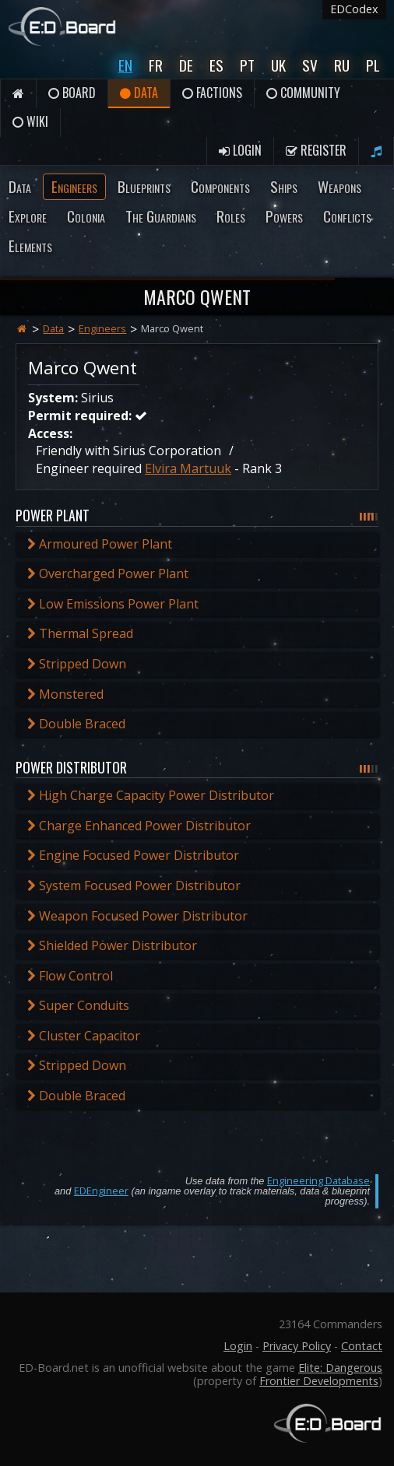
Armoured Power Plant (99, 543)
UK (278, 65)
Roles (230, 216)
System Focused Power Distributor (134, 885)
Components (220, 186)
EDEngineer (101, 1191)
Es (216, 65)
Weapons (339, 186)
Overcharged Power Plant (107, 573)
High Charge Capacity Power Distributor (150, 795)
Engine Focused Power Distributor (133, 855)
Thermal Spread (80, 633)
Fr (156, 65)
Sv (310, 65)
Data (139, 92)
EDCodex (354, 9)
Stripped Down (76, 663)
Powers (284, 216)
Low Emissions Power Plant (113, 603)
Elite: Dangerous (340, 1367)
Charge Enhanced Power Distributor (139, 825)
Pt (247, 65)
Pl (373, 65)
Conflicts (347, 216)
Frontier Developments (318, 1380)
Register (316, 150)
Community (303, 92)
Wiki (30, 121)
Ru (342, 65)
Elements (30, 245)
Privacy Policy (296, 1345)
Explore (28, 216)
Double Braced (76, 723)
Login (240, 150)
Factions (212, 92)
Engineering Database (318, 1180)
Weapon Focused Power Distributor (137, 915)
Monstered (65, 694)
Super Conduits (78, 1005)
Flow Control (70, 975)
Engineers (74, 186)
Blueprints (144, 186)
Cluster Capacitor (83, 1035)
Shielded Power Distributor (112, 945)
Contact (361, 1345)
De (186, 65)
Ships (283, 186)
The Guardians (160, 216)
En (125, 65)
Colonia (86, 216)
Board (72, 92)
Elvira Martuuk (188, 468)
